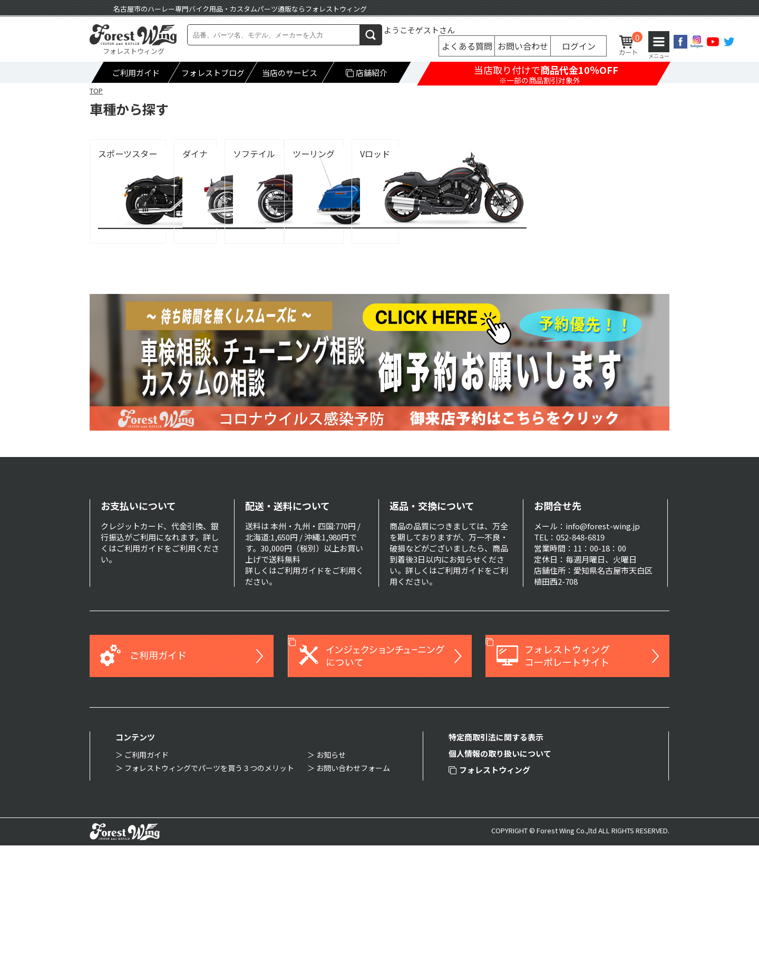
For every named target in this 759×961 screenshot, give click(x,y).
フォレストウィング (489, 885)
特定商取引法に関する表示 (496, 852)
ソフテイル (510, 154)
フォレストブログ (213, 72)
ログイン (579, 46)
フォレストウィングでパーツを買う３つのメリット (209, 883)
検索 (371, 35)
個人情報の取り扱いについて (500, 868)
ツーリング (119, 268)
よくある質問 (467, 46)
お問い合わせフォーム (353, 883)
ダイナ (306, 154)
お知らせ (331, 870)
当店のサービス (289, 72)
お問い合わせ (523, 46)
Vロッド (309, 268)
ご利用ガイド (136, 72)
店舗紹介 (367, 72)
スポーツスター (127, 154)
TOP (96, 90)
